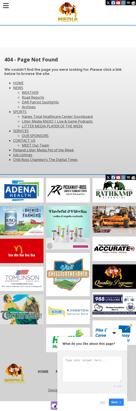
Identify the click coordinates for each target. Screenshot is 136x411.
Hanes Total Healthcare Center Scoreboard (57, 116)
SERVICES (21, 131)
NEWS (18, 87)
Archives (29, 107)
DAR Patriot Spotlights (40, 102)
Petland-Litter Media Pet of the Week (43, 150)
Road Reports (33, 97)
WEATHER (30, 92)
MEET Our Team (35, 145)
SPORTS (19, 111)
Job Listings (22, 154)
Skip (102, 402)
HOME (18, 83)
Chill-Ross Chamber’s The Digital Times (45, 159)
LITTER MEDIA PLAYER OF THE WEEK (52, 126)
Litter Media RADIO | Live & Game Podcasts (57, 121)
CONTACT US (24, 140)
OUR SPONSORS (35, 135)
